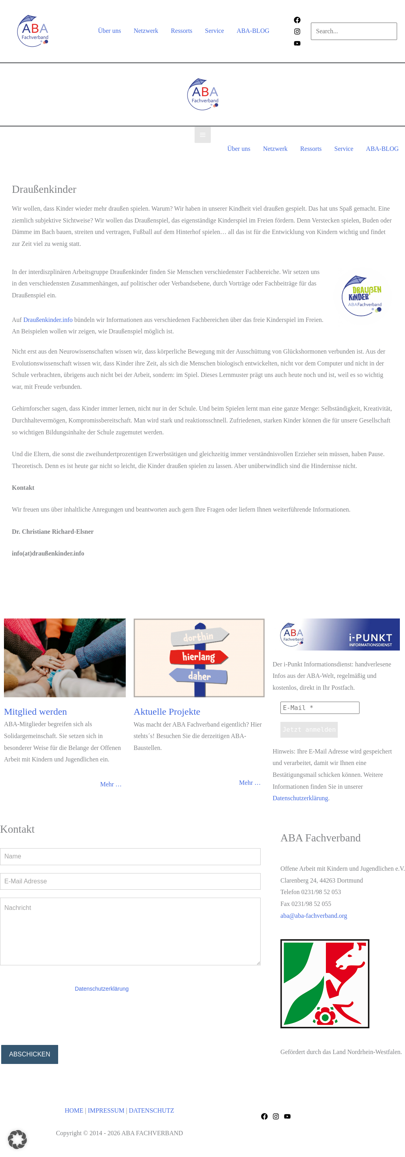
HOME (74, 1110)
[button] (17, 1139)
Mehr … (111, 784)
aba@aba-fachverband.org (313, 915)
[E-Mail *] (320, 708)
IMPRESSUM (106, 1110)
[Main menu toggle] (203, 135)
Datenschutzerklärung (300, 798)
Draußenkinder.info (48, 319)
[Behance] (297, 43)
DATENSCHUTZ (151, 1110)
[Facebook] (297, 20)
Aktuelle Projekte (167, 711)
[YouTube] (287, 1116)
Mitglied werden (35, 711)
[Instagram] (297, 31)
